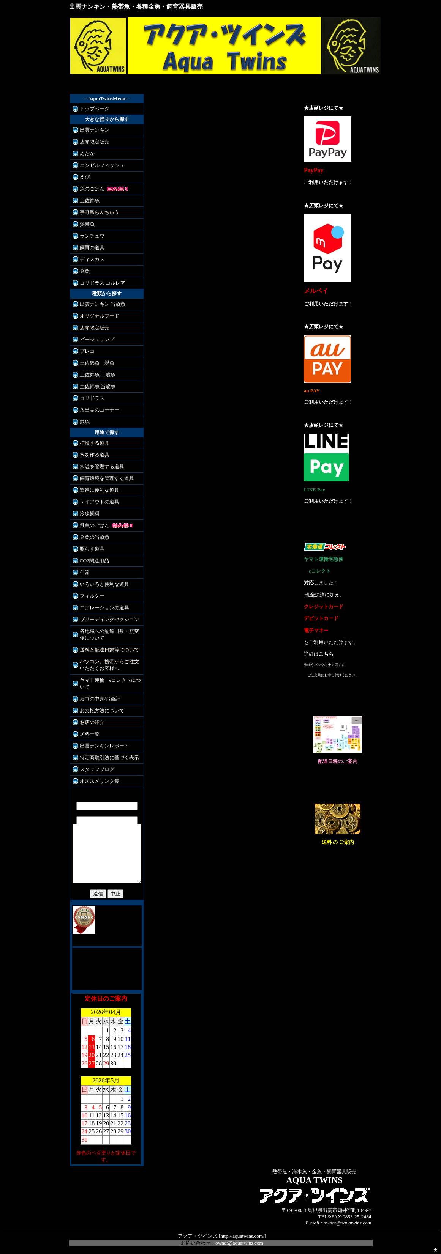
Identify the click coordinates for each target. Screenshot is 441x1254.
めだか (87, 153)
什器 (85, 572)
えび (85, 177)
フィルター (92, 596)
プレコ (87, 351)
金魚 (85, 271)
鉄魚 (85, 422)
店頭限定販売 (94, 142)
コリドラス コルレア (102, 283)
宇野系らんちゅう (99, 212)
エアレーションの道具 (104, 607)
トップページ (94, 109)
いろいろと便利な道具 (104, 584)
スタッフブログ (97, 769)
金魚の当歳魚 (94, 537)
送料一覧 (90, 734)
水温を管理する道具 (102, 466)
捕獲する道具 (94, 443)
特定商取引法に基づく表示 (109, 757)
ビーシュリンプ (97, 339)
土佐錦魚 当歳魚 (97, 386)
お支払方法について (102, 710)
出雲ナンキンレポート (104, 746)
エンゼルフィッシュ (102, 165)
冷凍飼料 (90, 513)
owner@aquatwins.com (239, 1240)
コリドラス (92, 398)
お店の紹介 (92, 722)
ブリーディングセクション (109, 619)
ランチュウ (92, 236)
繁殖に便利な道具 (99, 490)
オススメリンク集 (99, 781)
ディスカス (92, 259)
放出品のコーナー (99, 410)
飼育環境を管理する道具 (107, 478)
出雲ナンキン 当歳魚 (102, 304)
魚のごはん (92, 189)
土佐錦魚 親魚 (97, 363)
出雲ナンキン (94, 130)
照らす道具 (92, 549)
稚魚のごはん (94, 525)
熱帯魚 (87, 224)
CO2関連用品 (94, 560)
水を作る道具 (94, 455)
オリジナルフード (99, 316)
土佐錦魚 (90, 200)
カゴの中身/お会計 (100, 699)
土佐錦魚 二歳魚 (97, 375)
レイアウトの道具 (99, 502)
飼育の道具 (92, 247)
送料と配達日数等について (109, 650)
